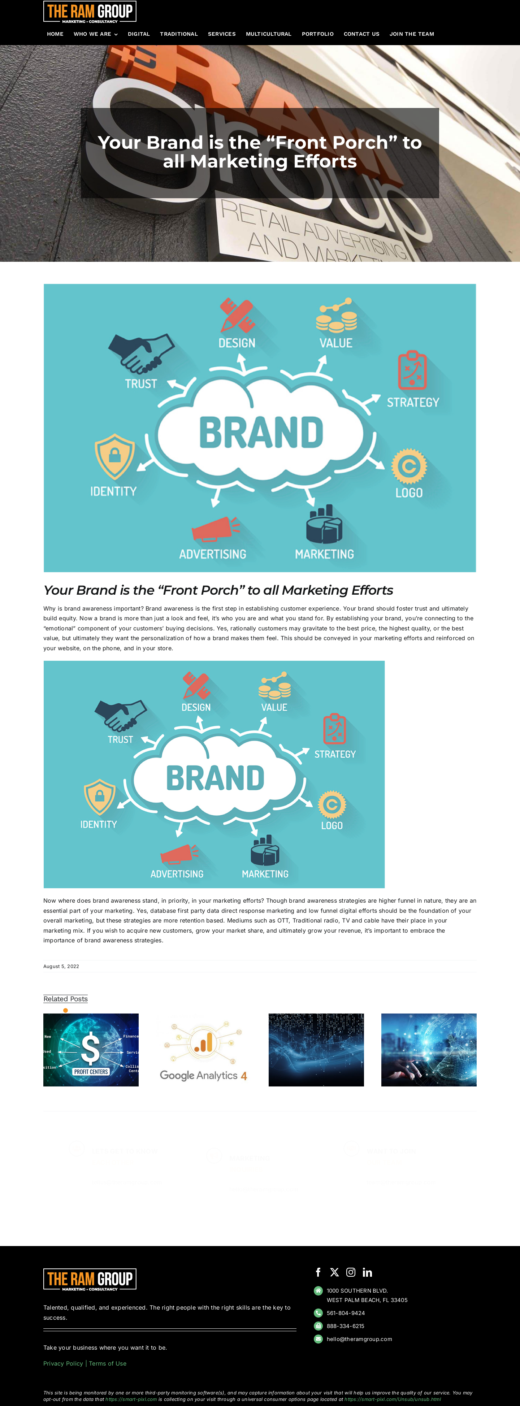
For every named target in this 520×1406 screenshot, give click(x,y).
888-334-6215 (346, 1326)
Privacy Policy (63, 1363)
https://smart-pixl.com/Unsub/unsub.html (392, 1399)
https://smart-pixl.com (131, 1399)
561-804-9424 (346, 1313)
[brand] (260, 428)
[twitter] (334, 1272)
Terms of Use (107, 1363)
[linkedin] (367, 1272)
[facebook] (318, 1272)
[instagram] (350, 1272)
